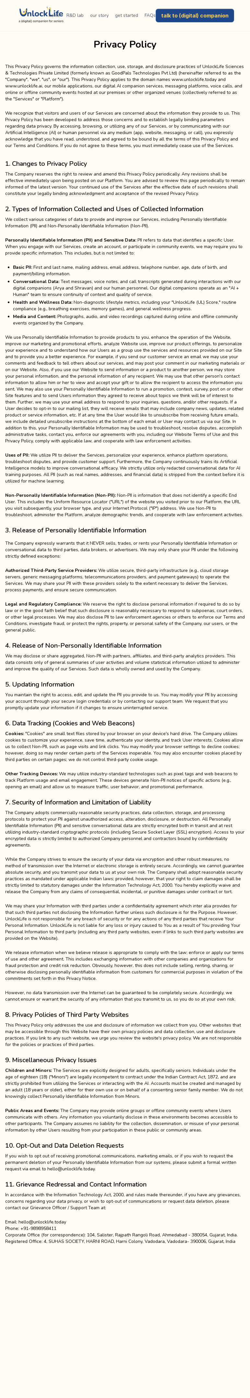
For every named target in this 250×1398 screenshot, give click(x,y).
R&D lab (75, 15)
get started (126, 15)
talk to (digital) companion (195, 15)
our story (99, 15)
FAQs (150, 15)
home (54, 15)
